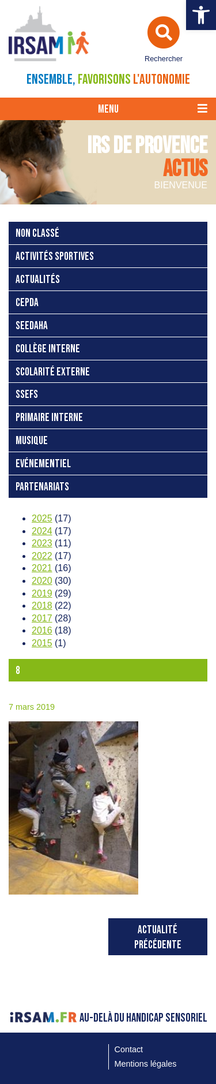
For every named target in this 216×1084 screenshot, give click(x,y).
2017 (42, 618)
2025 (42, 518)
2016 (42, 630)
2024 (42, 531)
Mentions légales (146, 1063)
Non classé (37, 233)
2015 (42, 643)
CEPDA (27, 303)
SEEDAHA (32, 326)
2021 (42, 568)
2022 (42, 556)
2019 (42, 593)
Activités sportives (55, 256)
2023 (42, 543)
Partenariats (42, 487)
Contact (129, 1049)
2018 (42, 605)
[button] (201, 15)
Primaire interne (49, 417)
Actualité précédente (157, 937)
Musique (32, 441)
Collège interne (48, 349)
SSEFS (27, 394)
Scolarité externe (53, 372)
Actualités (38, 279)
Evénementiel (43, 464)
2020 (42, 581)
